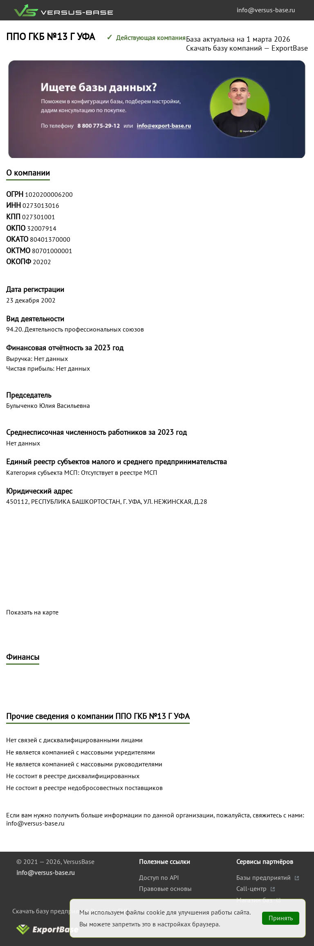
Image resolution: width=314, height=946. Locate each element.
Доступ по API (159, 877)
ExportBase (289, 48)
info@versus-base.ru (266, 10)
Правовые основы (165, 888)
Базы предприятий (264, 877)
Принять (281, 918)
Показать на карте (32, 612)
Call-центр (252, 888)
